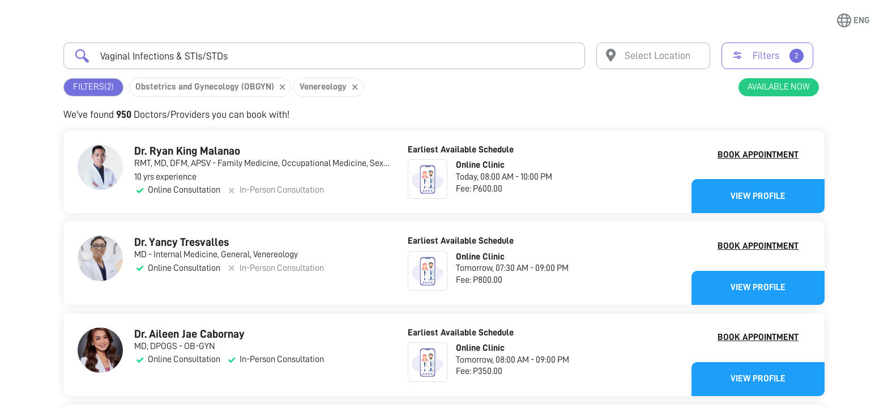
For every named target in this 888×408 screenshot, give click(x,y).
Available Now (779, 86)
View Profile (758, 196)
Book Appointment (758, 154)
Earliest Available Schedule (461, 149)
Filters (93, 87)
